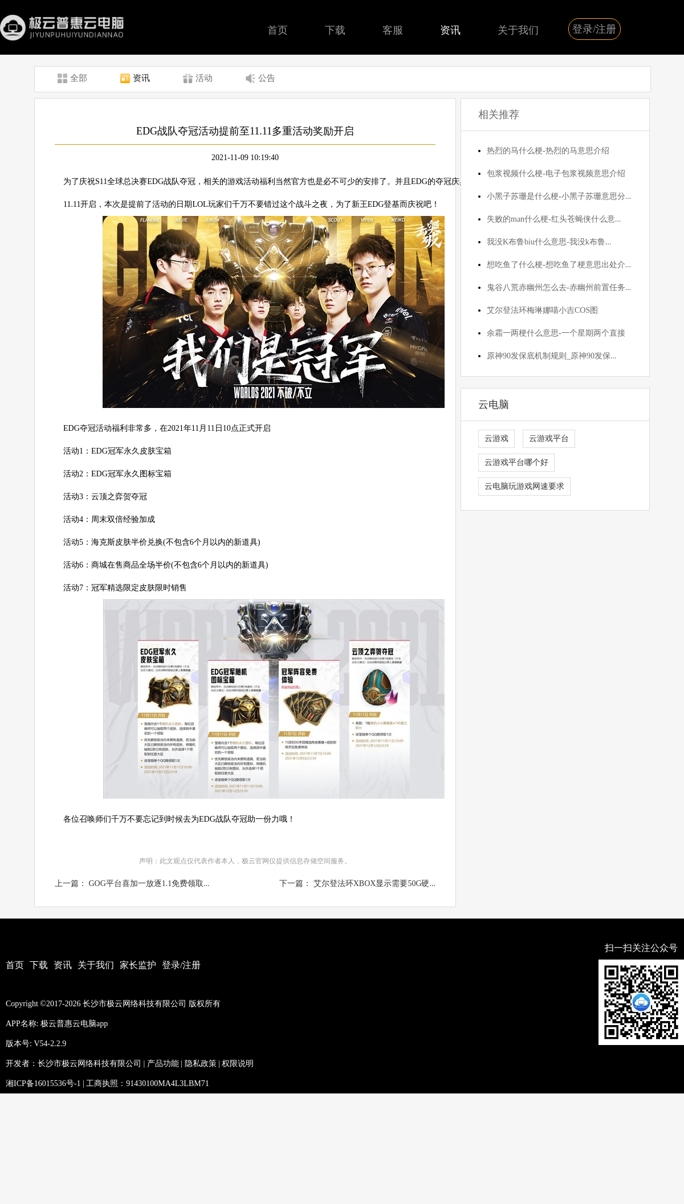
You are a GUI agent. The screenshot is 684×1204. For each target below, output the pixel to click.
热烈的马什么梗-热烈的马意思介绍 (548, 150)
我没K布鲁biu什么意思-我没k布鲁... (549, 242)
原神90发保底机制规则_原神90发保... (552, 356)
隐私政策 (201, 1063)
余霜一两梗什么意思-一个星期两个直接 (556, 333)
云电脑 (493, 404)
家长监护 (138, 965)
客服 (392, 30)
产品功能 (163, 1063)
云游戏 (496, 438)
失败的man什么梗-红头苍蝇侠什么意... (554, 219)
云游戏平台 (549, 438)
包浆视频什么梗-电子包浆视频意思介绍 (556, 173)
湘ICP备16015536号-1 (43, 1083)
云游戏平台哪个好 (516, 462)
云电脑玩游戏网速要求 (524, 486)
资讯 (450, 30)
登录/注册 (594, 29)
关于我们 (518, 30)
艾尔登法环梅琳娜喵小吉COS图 (542, 310)
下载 (335, 30)
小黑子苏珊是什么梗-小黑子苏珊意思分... (559, 196)
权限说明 (238, 1063)
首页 (277, 30)
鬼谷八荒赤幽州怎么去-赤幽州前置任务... (559, 287)
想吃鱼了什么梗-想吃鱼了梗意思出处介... (559, 264)
